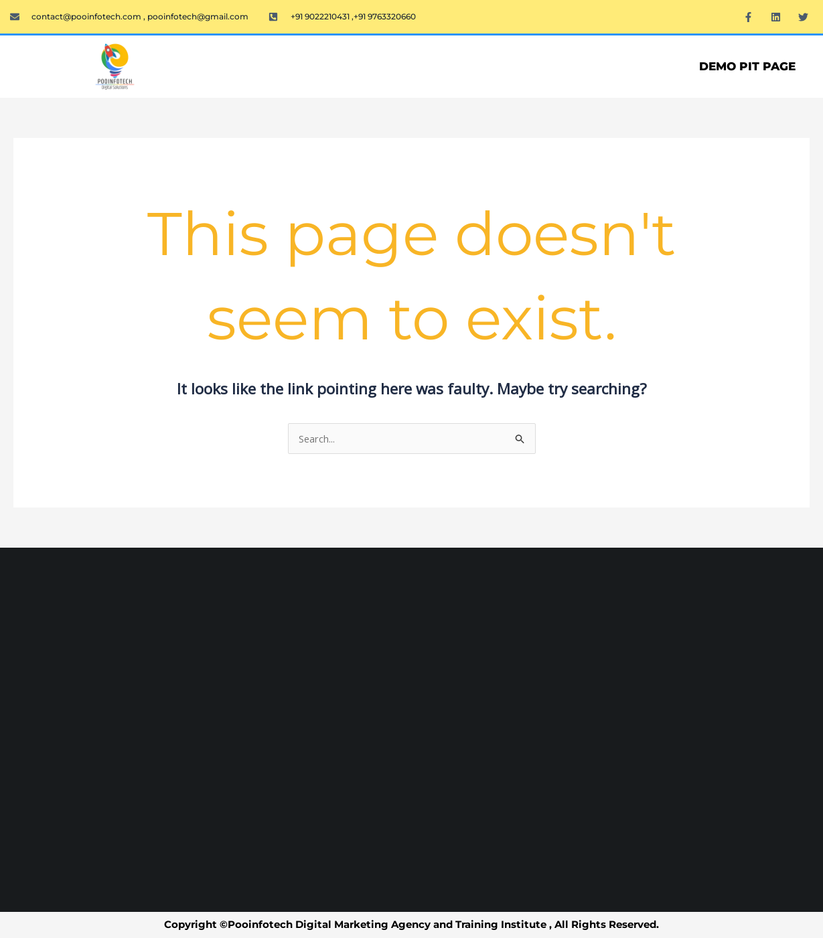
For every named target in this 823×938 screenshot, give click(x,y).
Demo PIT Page (747, 66)
